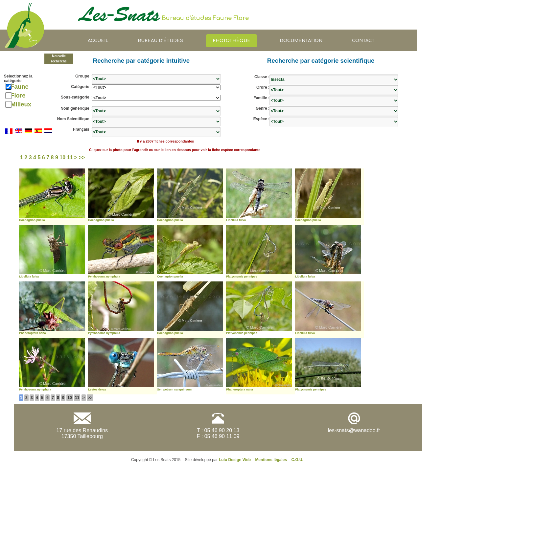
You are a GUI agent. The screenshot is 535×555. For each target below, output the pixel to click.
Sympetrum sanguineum (174, 389)
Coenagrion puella (32, 220)
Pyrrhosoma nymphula (104, 276)
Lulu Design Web (235, 459)
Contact (363, 40)
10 (69, 397)
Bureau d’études (160, 40)
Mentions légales (271, 459)
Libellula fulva (236, 220)
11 (77, 397)
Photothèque (231, 40)
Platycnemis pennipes (241, 276)
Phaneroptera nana (32, 333)
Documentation (301, 40)
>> (90, 397)
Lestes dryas (97, 389)
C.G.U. (297, 459)
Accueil (98, 40)
